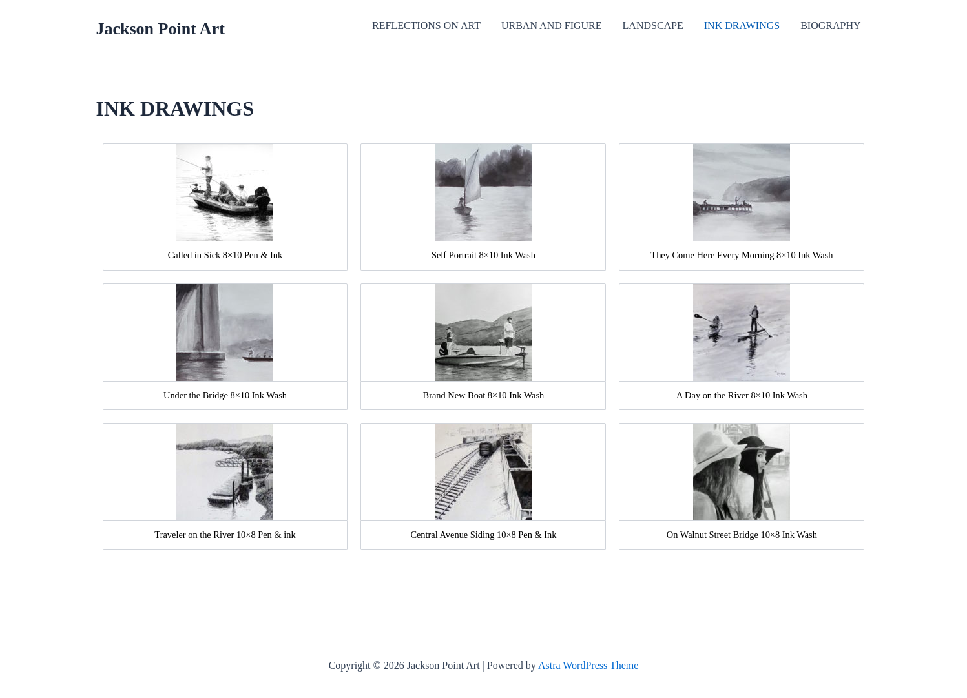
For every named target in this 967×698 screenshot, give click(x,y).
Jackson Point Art (160, 28)
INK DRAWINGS (742, 25)
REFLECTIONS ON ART (426, 25)
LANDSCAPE (653, 25)
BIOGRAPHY (830, 25)
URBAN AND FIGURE (551, 25)
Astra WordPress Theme (588, 665)
